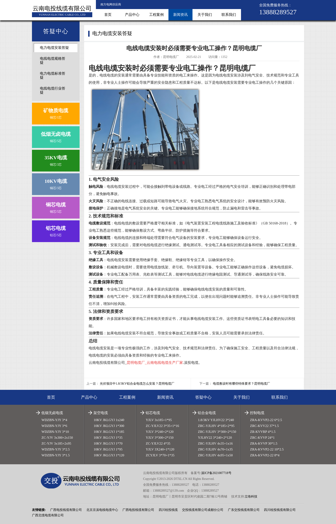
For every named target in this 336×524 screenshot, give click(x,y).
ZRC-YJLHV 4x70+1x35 (215, 449)
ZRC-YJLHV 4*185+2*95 (216, 426)
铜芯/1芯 (56, 112)
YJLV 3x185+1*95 (159, 420)
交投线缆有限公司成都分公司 (202, 510)
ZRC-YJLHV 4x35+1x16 (215, 443)
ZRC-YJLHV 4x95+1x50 (215, 455)
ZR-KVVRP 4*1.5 (262, 431)
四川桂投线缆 (168, 510)
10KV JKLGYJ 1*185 (109, 431)
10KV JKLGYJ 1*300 (109, 426)
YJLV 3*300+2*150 (159, 437)
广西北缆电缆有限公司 (48, 515)
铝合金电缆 (207, 413)
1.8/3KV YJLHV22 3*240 (216, 420)
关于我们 (204, 15)
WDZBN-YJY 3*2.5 (55, 449)
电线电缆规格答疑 (52, 60)
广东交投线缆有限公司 (244, 510)
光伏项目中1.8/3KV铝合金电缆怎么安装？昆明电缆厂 (137, 383)
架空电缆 (100, 413)
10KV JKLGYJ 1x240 (109, 420)
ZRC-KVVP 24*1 (262, 437)
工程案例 (156, 15)
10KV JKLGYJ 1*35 (108, 437)
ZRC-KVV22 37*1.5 (264, 426)
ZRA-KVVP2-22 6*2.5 (266, 420)
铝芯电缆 (153, 413)
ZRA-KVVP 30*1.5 (263, 443)
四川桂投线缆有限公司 (280, 510)
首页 (108, 15)
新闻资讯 (180, 15)
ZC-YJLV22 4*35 (158, 443)
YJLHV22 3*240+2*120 (215, 437)
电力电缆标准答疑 (52, 75)
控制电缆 (257, 413)
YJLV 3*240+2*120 (159, 431)
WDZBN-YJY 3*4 (54, 420)
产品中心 (132, 15)
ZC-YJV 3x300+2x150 (57, 437)
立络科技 (251, 496)
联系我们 (229, 15)
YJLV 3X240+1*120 (160, 449)
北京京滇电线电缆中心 (102, 510)
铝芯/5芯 (56, 230)
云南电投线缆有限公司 (62, 8)
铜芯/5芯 (56, 136)
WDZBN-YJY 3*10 (55, 431)
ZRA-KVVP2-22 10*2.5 (267, 449)
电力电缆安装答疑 (54, 48)
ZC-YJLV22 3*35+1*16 (162, 426)
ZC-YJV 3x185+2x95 (56, 443)
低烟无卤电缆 (52, 413)
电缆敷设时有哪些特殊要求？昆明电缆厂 (241, 383)
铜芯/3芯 (56, 159)
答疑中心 (203, 397)
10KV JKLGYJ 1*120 (109, 455)
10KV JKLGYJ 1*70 (108, 443)
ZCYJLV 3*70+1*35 (160, 455)
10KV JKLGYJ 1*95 (108, 449)
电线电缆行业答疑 (52, 90)
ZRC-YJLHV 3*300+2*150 (217, 431)
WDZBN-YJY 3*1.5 (55, 455)
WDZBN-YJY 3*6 (54, 426)
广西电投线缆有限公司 (66, 510)
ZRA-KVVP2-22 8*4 (265, 455)
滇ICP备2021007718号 (216, 473)
